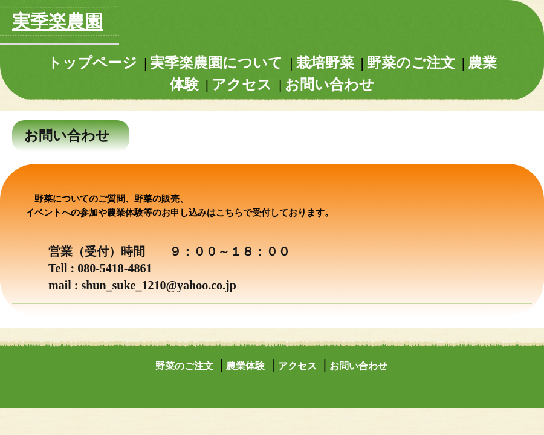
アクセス (242, 84)
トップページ (92, 63)
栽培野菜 (325, 63)
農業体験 (245, 366)
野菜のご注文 (411, 63)
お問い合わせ (329, 84)
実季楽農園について (216, 63)
